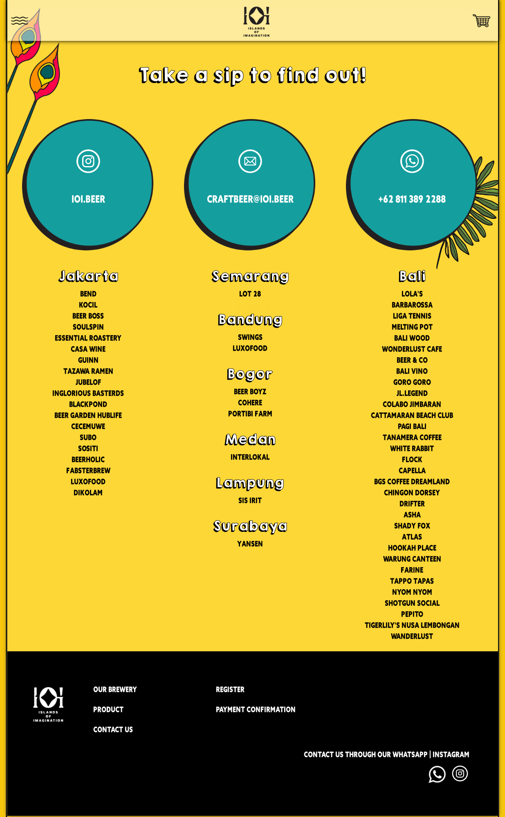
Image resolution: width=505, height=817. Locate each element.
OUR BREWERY (115, 689)
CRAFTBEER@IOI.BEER (250, 199)
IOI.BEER (88, 199)
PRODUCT (108, 709)
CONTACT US (113, 729)
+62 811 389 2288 (412, 199)
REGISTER (230, 689)
